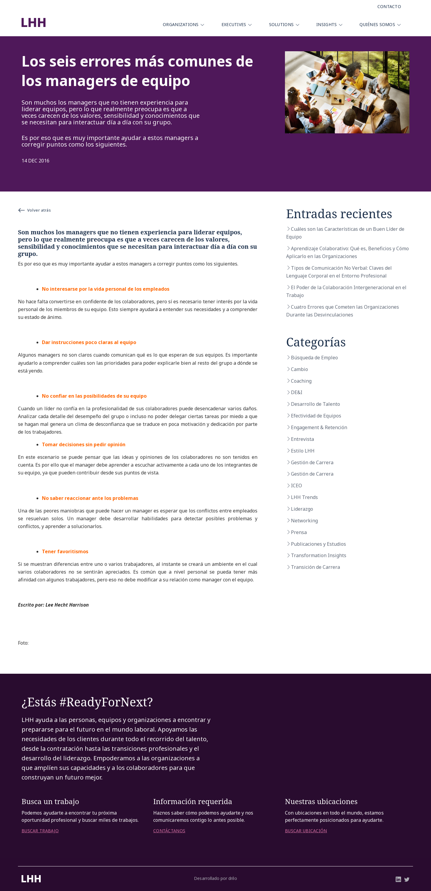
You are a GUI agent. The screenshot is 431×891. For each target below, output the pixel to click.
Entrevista (302, 439)
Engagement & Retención (319, 427)
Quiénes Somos (377, 24)
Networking (304, 520)
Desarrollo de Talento (315, 404)
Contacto (389, 6)
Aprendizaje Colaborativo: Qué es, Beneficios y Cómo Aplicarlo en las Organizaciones (347, 252)
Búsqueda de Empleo (314, 357)
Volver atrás (34, 210)
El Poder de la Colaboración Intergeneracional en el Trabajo (346, 291)
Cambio (299, 369)
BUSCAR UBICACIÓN (306, 830)
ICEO (296, 485)
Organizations (181, 24)
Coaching (301, 381)
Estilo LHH (303, 450)
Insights (326, 24)
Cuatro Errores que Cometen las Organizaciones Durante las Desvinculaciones (342, 311)
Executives (233, 24)
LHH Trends (304, 497)
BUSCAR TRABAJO (40, 830)
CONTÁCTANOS (169, 830)
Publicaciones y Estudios (318, 544)
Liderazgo (302, 509)
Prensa (299, 532)
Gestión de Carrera (312, 462)
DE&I (296, 392)
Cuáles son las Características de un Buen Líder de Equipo (345, 233)
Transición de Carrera (315, 567)
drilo (232, 878)
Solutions (281, 24)
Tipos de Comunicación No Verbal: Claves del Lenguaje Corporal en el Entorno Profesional (339, 272)
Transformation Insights (318, 555)
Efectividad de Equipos (316, 415)
